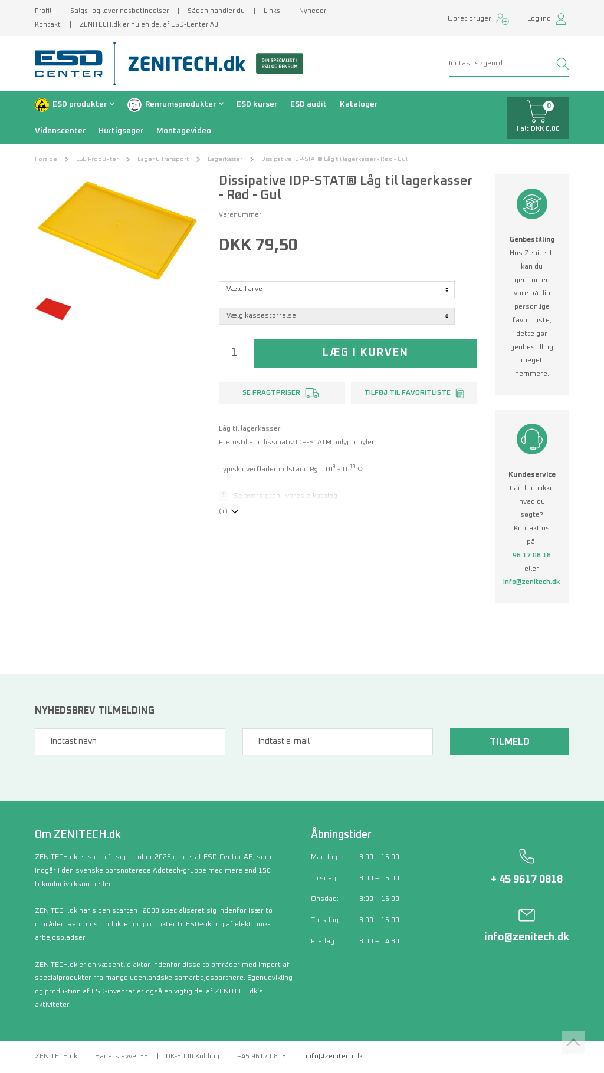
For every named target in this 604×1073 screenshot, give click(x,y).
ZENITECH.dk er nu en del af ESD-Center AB (149, 24)
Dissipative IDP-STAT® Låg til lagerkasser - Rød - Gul (334, 159)
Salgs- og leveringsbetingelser (119, 11)
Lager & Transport (163, 159)
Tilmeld (510, 742)
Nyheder (312, 11)
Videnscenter (60, 131)
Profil (43, 11)
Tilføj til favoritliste (407, 393)
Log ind (539, 18)
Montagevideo (183, 131)
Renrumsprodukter (180, 104)
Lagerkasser (225, 159)
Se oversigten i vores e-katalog (285, 496)
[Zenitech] (211, 63)
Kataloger (359, 104)
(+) (223, 511)
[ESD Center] (72, 63)
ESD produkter (79, 104)
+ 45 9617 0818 (527, 879)
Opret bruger (469, 18)
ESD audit (308, 104)
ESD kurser (257, 104)
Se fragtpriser (271, 393)
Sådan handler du (216, 11)
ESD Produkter (97, 159)
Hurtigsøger (121, 131)
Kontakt (48, 24)
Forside (46, 159)
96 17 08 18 (532, 555)
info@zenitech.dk (531, 582)
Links (272, 11)
